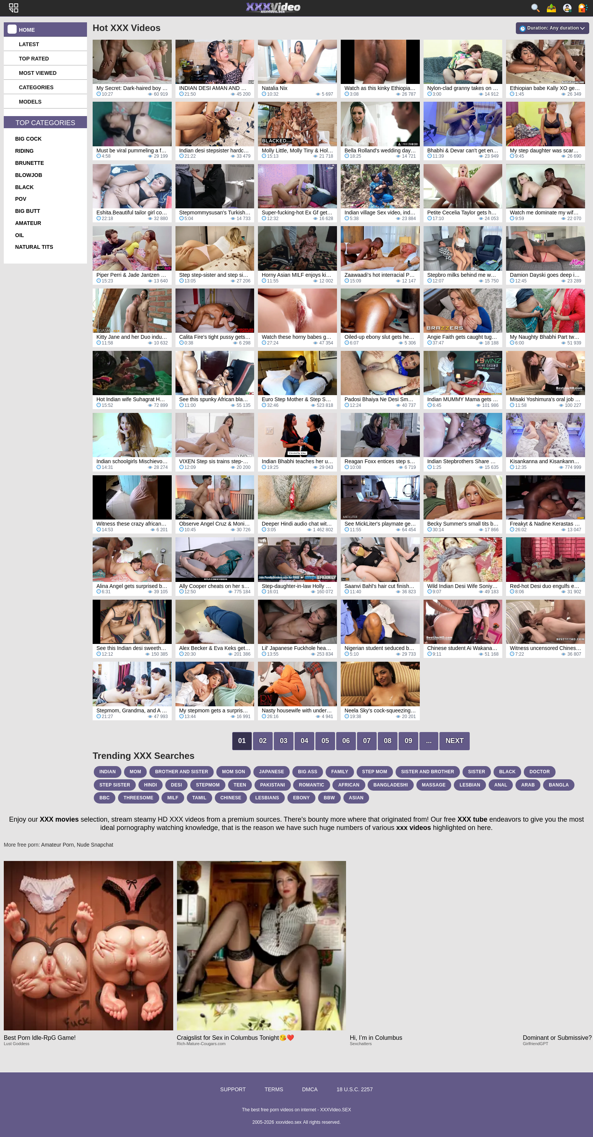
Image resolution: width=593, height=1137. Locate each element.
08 (387, 741)
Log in (583, 8)
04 (304, 741)
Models (30, 102)
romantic (311, 785)
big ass (307, 771)
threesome (139, 797)
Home (27, 30)
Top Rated (34, 59)
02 (263, 741)
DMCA (310, 1089)
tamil (199, 797)
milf (172, 797)
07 (367, 741)
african (348, 785)
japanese (271, 771)
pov (20, 199)
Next (455, 741)
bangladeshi (390, 785)
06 (346, 741)
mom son (233, 771)
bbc (104, 797)
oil (19, 235)
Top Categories (45, 123)
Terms (274, 1089)
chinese (230, 797)
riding (24, 151)
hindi (150, 785)
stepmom (208, 785)
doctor (539, 771)
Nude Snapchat (95, 845)
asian (356, 797)
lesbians (267, 797)
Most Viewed (38, 73)
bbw (329, 797)
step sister (114, 785)
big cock (28, 139)
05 (325, 741)
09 (408, 741)
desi (176, 785)
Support (232, 1089)
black (24, 187)
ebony (301, 797)
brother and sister (181, 771)
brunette (29, 163)
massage (434, 785)
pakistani (272, 785)
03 (283, 741)
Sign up (567, 8)
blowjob (28, 175)
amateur (28, 223)
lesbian (469, 785)
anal (501, 785)
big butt (27, 211)
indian (107, 771)
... (429, 741)
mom (135, 771)
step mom (374, 771)
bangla (559, 785)
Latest (29, 44)
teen (240, 785)
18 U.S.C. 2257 (355, 1089)
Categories (36, 87)
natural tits (34, 247)
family (339, 771)
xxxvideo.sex (289, 1122)
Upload (551, 8)
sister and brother (427, 771)
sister (476, 771)
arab (528, 785)
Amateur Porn (57, 845)
